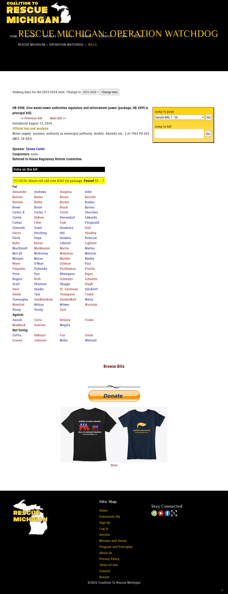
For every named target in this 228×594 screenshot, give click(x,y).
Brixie (38, 207)
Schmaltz (66, 279)
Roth (37, 279)
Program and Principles (116, 547)
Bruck (64, 207)
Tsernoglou (20, 299)
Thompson (67, 294)
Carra (38, 320)
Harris (16, 233)
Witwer (64, 304)
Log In (103, 528)
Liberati (65, 243)
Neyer (16, 263)
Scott (16, 284)
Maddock (18, 325)
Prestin (90, 268)
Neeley (89, 258)
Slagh (89, 284)
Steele (16, 294)
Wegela (65, 325)
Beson (64, 197)
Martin (64, 248)
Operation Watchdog (66, 45)
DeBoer (39, 217)
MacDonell (19, 248)
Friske (89, 320)
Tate (37, 294)
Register (105, 36)
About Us (105, 553)
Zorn (63, 309)
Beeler (38, 197)
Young (38, 309)
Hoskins (65, 238)
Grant (38, 228)
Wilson (39, 304)
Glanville (18, 228)
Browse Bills (114, 366)
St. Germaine (69, 289)
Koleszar (91, 238)
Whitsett (91, 340)
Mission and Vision (113, 541)
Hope (38, 238)
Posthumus (68, 268)
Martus (90, 248)
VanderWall (68, 299)
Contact (104, 571)
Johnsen (40, 340)
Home (14, 36)
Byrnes (90, 207)
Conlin (17, 217)
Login (123, 36)
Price (16, 274)
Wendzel (18, 304)
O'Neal (38, 263)
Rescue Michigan (31, 45)
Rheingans (67, 274)
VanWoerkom (43, 299)
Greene (17, 340)
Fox (62, 335)
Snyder (39, 289)
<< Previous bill (31, 118)
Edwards (91, 217)
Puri (37, 274)
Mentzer (90, 253)
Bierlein (17, 202)
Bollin (38, 202)
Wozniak (91, 304)
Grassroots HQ (109, 516)
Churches (91, 212)
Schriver (40, 325)
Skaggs (65, 284)
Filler (37, 222)
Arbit (88, 192)
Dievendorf (67, 217)
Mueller (65, 258)
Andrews (40, 192)
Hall (88, 228)
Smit (15, 289)
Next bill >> (58, 118)
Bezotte (90, 197)
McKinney (41, 253)
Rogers (17, 279)
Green (89, 335)
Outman (65, 263)
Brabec (90, 202)
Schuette (91, 279)
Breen (16, 207)
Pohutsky (40, 268)
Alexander (19, 192)
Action (31, 36)
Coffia (16, 335)
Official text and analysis (30, 128)
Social (139, 36)
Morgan (17, 258)
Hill (62, 233)
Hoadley (91, 233)
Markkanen (42, 248)
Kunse (38, 243)
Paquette (18, 268)
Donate (86, 36)
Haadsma (66, 228)
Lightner (91, 243)
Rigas (89, 274)
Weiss (89, 299)
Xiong (16, 309)
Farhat (17, 222)
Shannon (40, 284)
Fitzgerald (92, 222)
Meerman (66, 253)
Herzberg (40, 233)
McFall (17, 253)
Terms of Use (108, 565)
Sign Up (104, 522)
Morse (38, 258)
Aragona (66, 192)
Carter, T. (40, 212)
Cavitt (64, 212)
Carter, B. (19, 212)
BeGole (17, 197)
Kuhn (16, 243)
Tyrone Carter (35, 149)
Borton (64, 202)
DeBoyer (40, 335)
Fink (63, 222)
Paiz (88, 263)
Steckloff (91, 289)
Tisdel (89, 294)
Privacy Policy (109, 559)
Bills (92, 45)
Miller (64, 340)
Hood (16, 238)
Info (70, 36)
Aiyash (17, 320)
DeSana (65, 320)
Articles (51, 36)
